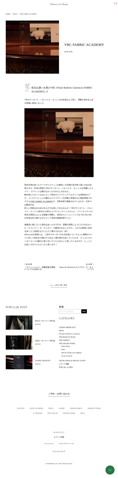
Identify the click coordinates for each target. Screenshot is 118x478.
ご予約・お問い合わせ (59, 394)
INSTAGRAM (52, 413)
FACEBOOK (37, 413)
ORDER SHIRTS (76, 408)
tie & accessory (66, 356)
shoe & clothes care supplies (71, 353)
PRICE (51, 408)
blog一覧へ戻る (61, 285)
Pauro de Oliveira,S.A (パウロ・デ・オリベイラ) (76, 266)
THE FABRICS (64, 340)
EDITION (20, 408)
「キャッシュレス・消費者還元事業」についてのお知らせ (41, 266)
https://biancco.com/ (66, 443)
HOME (8, 14)
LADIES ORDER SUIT (67, 328)
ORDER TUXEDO (94, 408)
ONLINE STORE (69, 413)
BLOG (15, 14)
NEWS (61, 331)
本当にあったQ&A (66, 367)
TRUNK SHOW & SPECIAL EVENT (72, 361)
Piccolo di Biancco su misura (69, 334)
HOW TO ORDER (36, 408)
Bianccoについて (59, 451)
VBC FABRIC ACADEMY (42, 201)
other (63, 350)
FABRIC (62, 408)
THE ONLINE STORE (67, 344)
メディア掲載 (64, 364)
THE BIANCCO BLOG (67, 337)
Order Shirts (65, 346)
